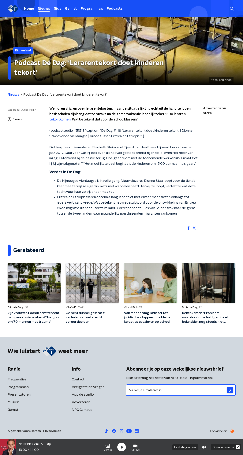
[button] (108, 447)
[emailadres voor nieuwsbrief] (180, 390)
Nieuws (44, 8)
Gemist (71, 8)
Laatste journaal (185, 447)
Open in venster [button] (226, 447)
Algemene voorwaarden (24, 430)
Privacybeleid (52, 430)
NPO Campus (82, 410)
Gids (57, 8)
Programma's (92, 8)
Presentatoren (19, 394)
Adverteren (81, 402)
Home (29, 8)
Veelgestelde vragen (88, 387)
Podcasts (114, 8)
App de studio (83, 394)
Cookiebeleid (218, 431)
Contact (78, 379)
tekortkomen (60, 119)
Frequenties (17, 379)
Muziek (13, 402)
